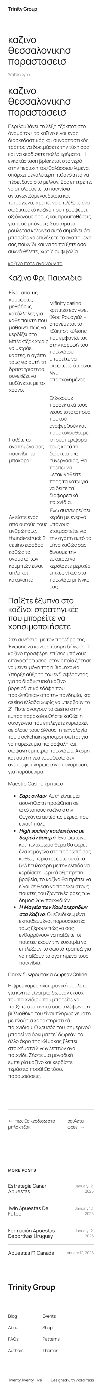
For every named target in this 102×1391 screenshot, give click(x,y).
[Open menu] (90, 9)
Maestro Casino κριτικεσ (35, 783)
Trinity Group (22, 8)
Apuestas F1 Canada (31, 1253)
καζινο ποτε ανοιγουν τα (35, 263)
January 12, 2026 (80, 1252)
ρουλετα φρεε (75, 1124)
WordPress (85, 1380)
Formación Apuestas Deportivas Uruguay (31, 1233)
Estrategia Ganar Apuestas (27, 1188)
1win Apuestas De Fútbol (28, 1211)
